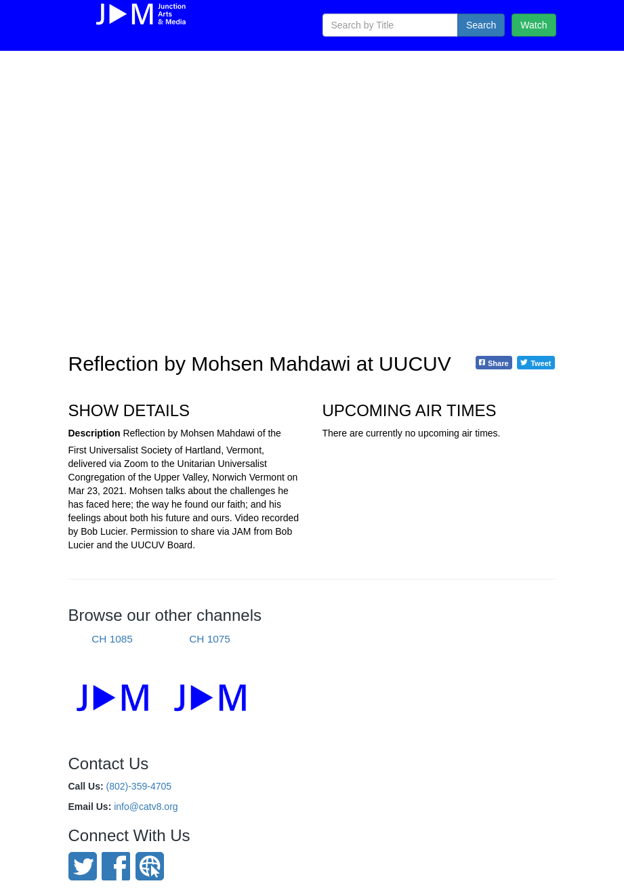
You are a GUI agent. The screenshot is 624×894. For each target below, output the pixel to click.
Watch (533, 25)
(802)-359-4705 (139, 786)
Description (94, 433)
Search (481, 25)
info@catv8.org (146, 806)
